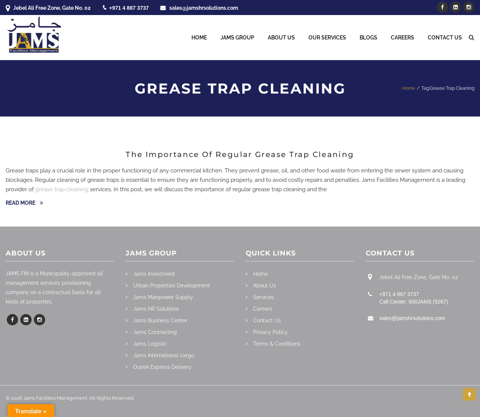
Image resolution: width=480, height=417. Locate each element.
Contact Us (445, 38)
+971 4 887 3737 (129, 8)
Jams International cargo (163, 355)
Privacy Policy (270, 332)
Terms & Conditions (277, 344)
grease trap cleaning (61, 189)
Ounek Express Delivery (162, 367)
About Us (281, 38)
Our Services (327, 38)
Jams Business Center (160, 320)
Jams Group (237, 38)
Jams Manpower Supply (163, 297)
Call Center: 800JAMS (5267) (413, 302)
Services (263, 297)
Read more (21, 203)
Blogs (368, 38)
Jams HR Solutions (156, 309)
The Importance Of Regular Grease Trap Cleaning (240, 154)
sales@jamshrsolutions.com (203, 8)
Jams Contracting (155, 332)
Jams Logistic (150, 344)
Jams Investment (154, 274)
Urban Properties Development (171, 286)
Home (199, 38)
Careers (402, 38)
